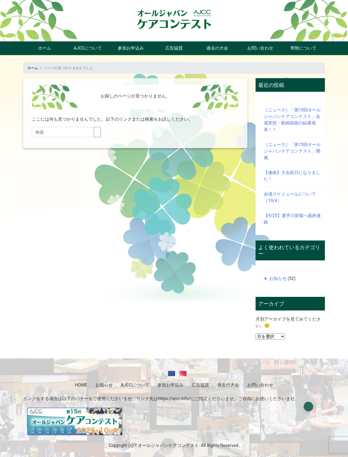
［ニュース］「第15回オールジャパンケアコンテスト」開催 (292, 151)
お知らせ (278, 278)
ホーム (44, 48)
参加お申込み (131, 48)
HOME (81, 385)
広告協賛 (174, 48)
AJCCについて (88, 48)
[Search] (63, 132)
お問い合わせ (260, 48)
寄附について (303, 48)
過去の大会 (217, 48)
